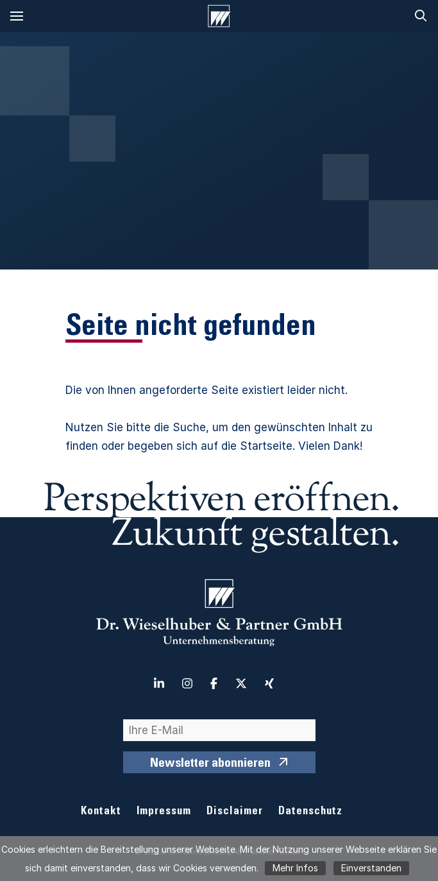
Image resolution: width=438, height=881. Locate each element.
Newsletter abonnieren (210, 764)
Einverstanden (371, 867)
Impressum (164, 812)
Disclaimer (234, 812)
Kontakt (101, 812)
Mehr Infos (295, 867)
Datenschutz (310, 812)
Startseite (266, 446)
